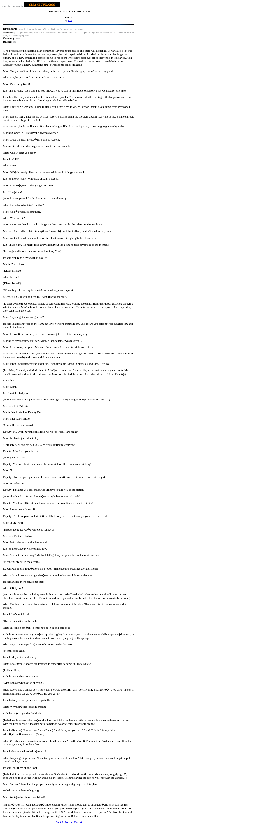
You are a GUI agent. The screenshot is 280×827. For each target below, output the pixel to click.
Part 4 (78, 822)
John (70, 20)
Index (68, 822)
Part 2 (59, 822)
